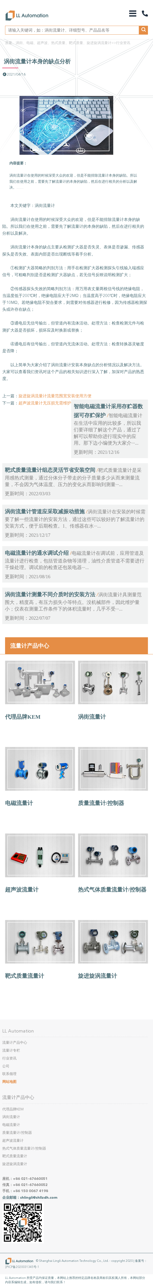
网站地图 (9, 1082)
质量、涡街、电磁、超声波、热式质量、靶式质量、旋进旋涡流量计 (58, 43)
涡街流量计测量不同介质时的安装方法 (50, 594)
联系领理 (9, 1074)
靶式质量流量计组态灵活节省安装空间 (50, 470)
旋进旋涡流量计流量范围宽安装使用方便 (54, 395)
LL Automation (18, 1031)
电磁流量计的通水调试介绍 (37, 553)
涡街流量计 (92, 717)
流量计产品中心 (29, 645)
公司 (5, 1066)
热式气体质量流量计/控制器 (112, 890)
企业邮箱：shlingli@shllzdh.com (30, 1197)
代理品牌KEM (23, 717)
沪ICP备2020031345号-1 (22, 1267)
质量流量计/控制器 (101, 803)
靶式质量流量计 (24, 976)
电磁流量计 (19, 803)
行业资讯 (123, 43)
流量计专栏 (11, 1050)
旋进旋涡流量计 (97, 976)
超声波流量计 (22, 890)
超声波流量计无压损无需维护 (44, 403)
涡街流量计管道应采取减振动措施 (45, 511)
